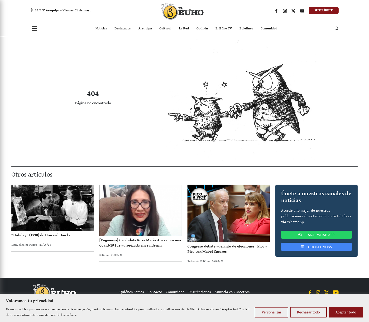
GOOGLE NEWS (316, 246)
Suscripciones (199, 292)
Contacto (155, 292)
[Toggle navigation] (34, 28)
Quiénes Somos (132, 292)
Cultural (165, 28)
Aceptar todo (345, 312)
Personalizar (271, 312)
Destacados (123, 28)
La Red (184, 28)
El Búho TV (224, 28)
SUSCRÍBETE (323, 10)
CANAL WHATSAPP (316, 234)
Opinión (202, 28)
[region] (184, 308)
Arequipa (145, 28)
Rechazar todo (308, 312)
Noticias (101, 28)
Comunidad (269, 28)
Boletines (246, 28)
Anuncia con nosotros (232, 292)
